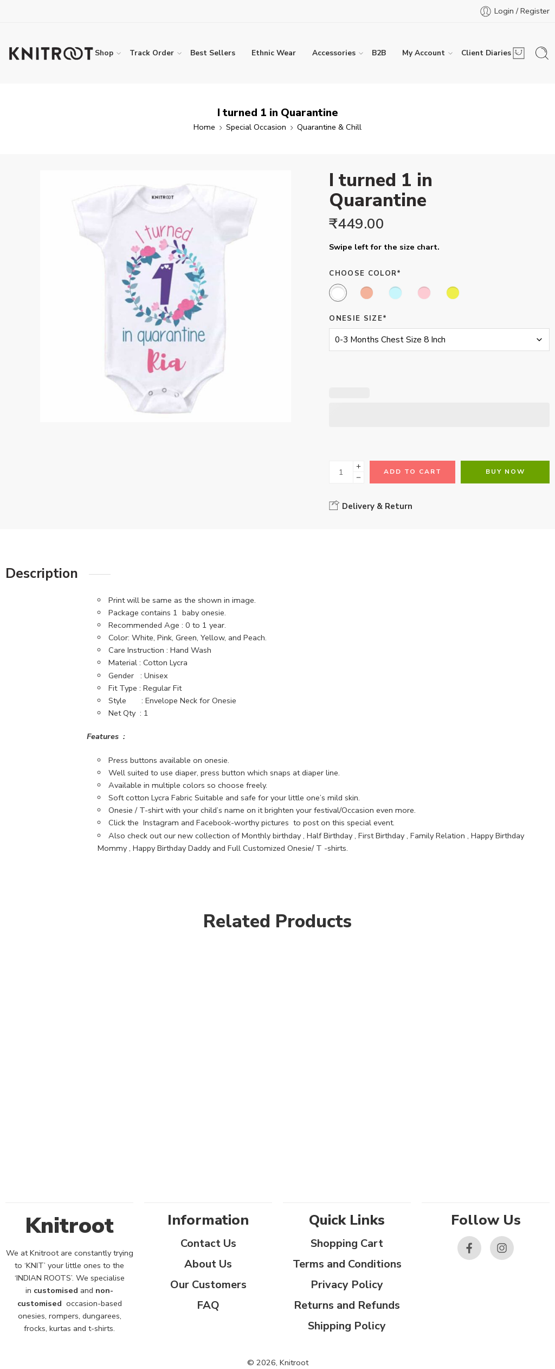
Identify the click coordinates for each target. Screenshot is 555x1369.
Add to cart (413, 471)
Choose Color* (365, 273)
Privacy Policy (347, 1284)
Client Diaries (486, 53)
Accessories (334, 53)
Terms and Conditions (347, 1264)
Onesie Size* (358, 318)
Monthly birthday (271, 835)
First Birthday (381, 835)
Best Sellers (212, 53)
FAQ (208, 1305)
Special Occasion (256, 127)
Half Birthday (329, 835)
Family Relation (437, 835)
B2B (379, 53)
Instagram (161, 822)
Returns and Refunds (347, 1305)
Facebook (213, 822)
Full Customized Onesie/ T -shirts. (288, 848)
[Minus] (358, 477)
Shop (104, 53)
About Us (208, 1264)
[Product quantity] (341, 472)
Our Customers (208, 1284)
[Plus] (358, 466)
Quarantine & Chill (329, 127)
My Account (423, 53)
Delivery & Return (370, 506)
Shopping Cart (347, 1243)
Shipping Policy (347, 1326)
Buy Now (505, 471)
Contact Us (208, 1243)
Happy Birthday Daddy (171, 848)
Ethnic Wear (273, 53)
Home (204, 127)
